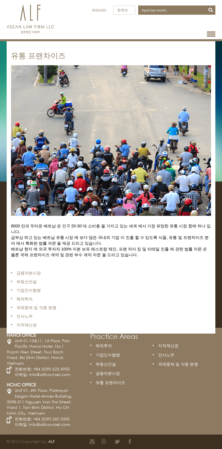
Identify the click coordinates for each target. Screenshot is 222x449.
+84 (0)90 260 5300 (51, 419)
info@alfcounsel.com (49, 374)
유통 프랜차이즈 (110, 382)
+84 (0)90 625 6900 (51, 369)
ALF (51, 441)
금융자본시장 (108, 373)
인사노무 (166, 355)
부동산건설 (106, 364)
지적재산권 (168, 345)
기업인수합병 (108, 355)
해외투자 (104, 345)
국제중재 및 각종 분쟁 (178, 364)
